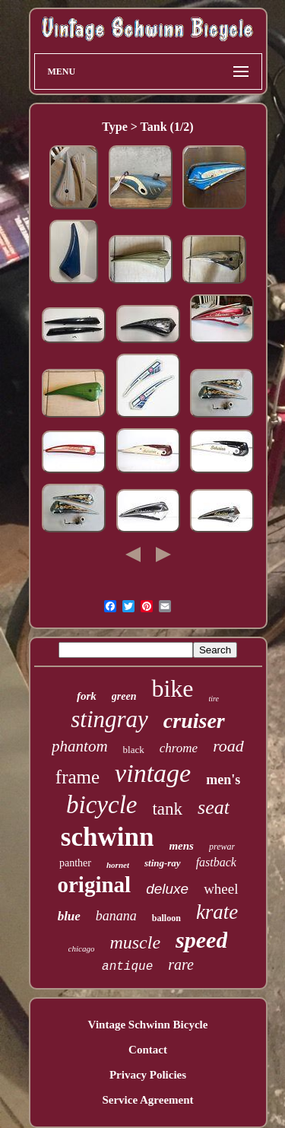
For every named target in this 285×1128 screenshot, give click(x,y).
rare (181, 964)
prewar (222, 846)
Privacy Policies (147, 1075)
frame (77, 777)
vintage (153, 773)
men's (223, 779)
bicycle (101, 804)
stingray (109, 719)
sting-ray (162, 863)
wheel (221, 889)
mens (181, 846)
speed (201, 939)
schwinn (107, 837)
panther (75, 863)
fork (87, 696)
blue (69, 916)
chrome (179, 748)
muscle (134, 942)
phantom (80, 746)
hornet (117, 864)
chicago (81, 948)
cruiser (194, 720)
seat (214, 807)
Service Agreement (147, 1100)
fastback (216, 862)
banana (116, 915)
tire (214, 698)
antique (127, 967)
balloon (166, 918)
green (124, 696)
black (133, 749)
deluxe (167, 889)
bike (172, 688)
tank (167, 808)
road (228, 745)
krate (217, 912)
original (94, 884)
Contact (147, 1050)
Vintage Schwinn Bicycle (148, 1024)
